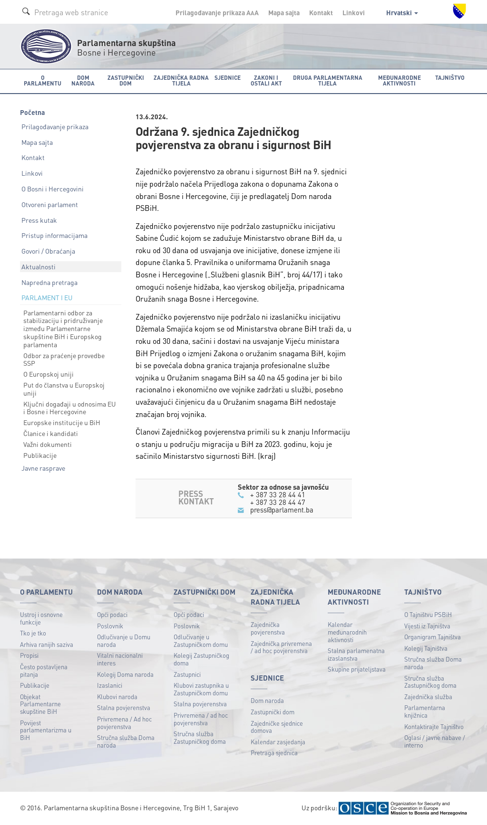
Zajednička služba (428, 696)
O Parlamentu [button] (42, 80)
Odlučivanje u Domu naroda (123, 640)
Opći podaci (112, 614)
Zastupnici (187, 674)
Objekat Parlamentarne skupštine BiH (40, 703)
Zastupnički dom (272, 712)
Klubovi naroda (117, 696)
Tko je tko (33, 633)
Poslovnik (110, 626)
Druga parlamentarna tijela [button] (327, 80)
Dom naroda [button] (83, 80)
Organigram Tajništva (432, 637)
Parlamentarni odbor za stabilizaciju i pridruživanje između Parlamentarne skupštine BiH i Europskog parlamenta (63, 328)
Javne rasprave (43, 468)
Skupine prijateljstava (357, 669)
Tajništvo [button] (450, 77)
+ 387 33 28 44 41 (277, 494)
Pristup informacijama (54, 235)
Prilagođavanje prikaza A (217, 12)
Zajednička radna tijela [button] (181, 80)
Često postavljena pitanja (44, 670)
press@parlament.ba (282, 509)
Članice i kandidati (50, 433)
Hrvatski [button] (402, 12)
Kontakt (321, 12)
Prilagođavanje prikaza (54, 126)
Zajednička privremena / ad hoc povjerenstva (281, 647)
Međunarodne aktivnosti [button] (399, 80)
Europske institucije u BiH (61, 422)
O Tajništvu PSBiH (428, 614)
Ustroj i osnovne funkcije (41, 618)
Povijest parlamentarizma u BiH (45, 730)
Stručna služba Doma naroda (126, 741)
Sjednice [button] (227, 77)
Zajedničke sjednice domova (277, 727)
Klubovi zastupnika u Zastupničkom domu (201, 689)
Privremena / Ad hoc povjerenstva (124, 722)
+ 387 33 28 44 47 (277, 502)
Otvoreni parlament (49, 204)
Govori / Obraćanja (48, 251)
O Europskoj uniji (48, 374)
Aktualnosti (38, 266)
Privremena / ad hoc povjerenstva (201, 719)
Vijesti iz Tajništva (427, 626)
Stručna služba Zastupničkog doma (200, 737)
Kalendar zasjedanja (278, 742)
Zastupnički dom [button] (125, 80)
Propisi (29, 655)
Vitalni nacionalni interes (120, 659)
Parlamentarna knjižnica (424, 711)
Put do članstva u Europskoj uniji (64, 388)
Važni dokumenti (47, 444)
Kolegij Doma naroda (125, 674)
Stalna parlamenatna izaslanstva (356, 654)
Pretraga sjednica (274, 753)
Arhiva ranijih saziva (46, 644)
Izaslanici (109, 685)
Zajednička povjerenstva (268, 628)
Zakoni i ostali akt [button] (266, 80)
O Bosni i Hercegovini (52, 188)
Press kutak (39, 220)
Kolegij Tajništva (426, 648)
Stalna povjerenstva (123, 707)
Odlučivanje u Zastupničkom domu (201, 640)
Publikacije (40, 455)
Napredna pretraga (49, 282)
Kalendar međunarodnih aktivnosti (347, 631)
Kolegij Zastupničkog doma (201, 659)
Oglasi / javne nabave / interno (434, 741)
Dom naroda (267, 700)
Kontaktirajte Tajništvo (434, 726)
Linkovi (353, 12)
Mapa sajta (284, 12)
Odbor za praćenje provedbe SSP (64, 359)
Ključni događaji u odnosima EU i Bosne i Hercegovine (69, 407)
